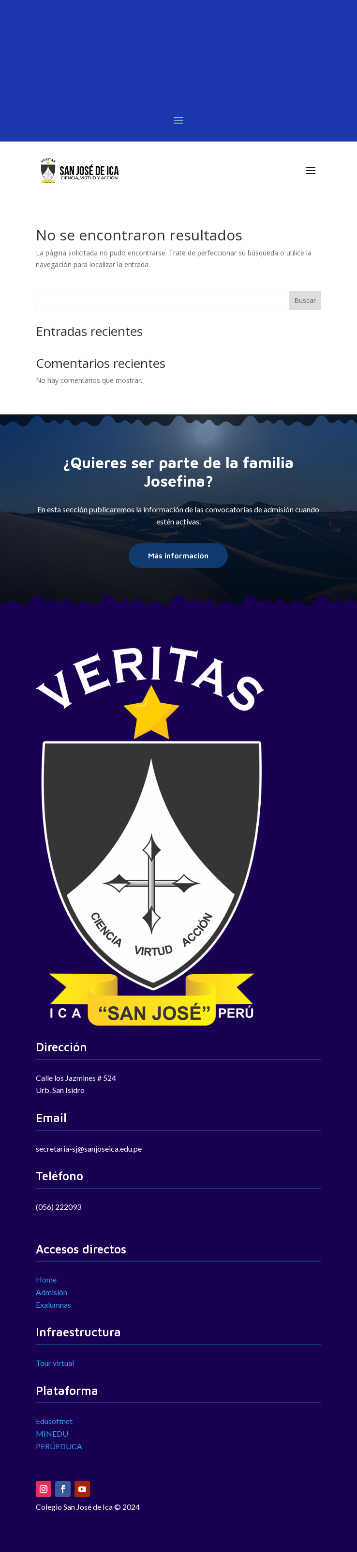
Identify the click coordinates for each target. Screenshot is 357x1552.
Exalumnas (53, 1304)
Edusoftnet (54, 1420)
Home (46, 1279)
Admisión (51, 1292)
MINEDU (52, 1433)
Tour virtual (55, 1362)
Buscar (305, 300)
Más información (178, 555)
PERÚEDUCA (59, 1446)
